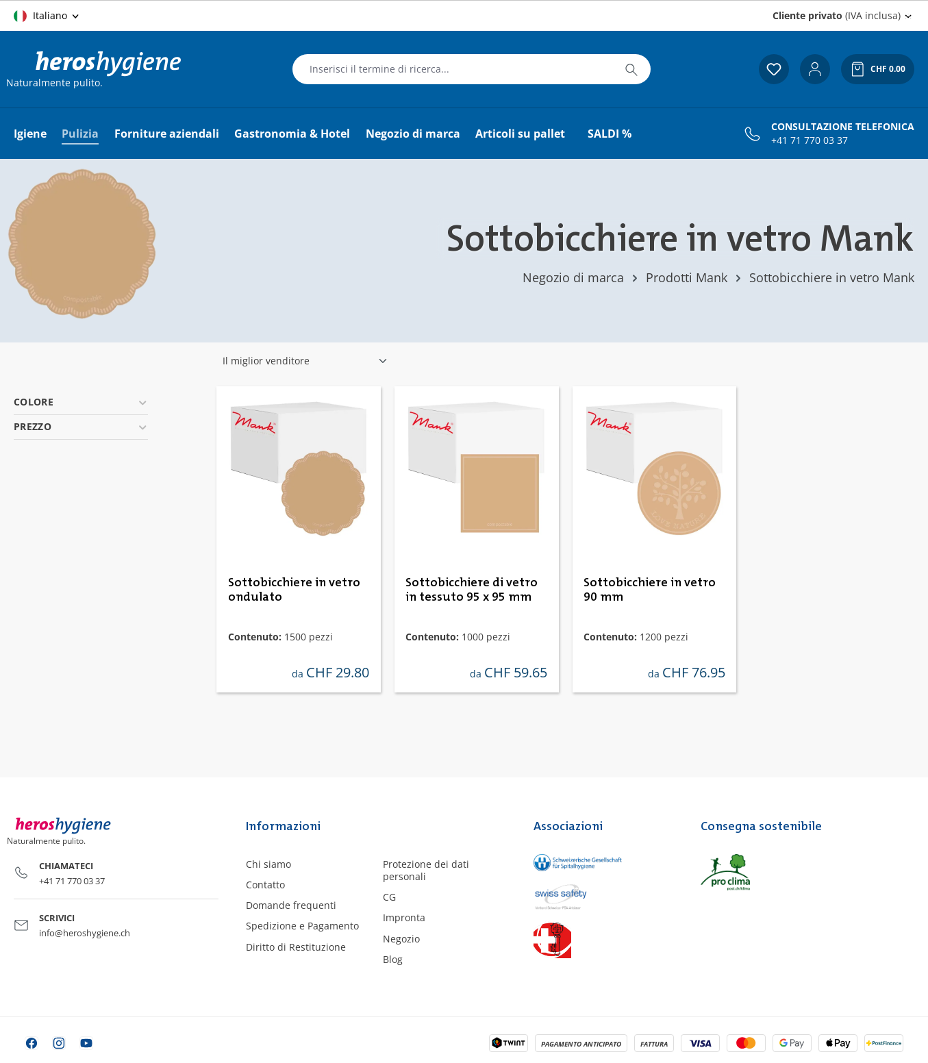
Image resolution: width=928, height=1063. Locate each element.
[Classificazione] (305, 361)
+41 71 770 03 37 (809, 140)
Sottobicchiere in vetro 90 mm (650, 590)
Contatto (265, 884)
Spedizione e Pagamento (302, 925)
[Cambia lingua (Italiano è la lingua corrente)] (47, 15)
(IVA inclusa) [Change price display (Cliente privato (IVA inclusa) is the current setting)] (837, 15)
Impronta (404, 917)
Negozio (401, 938)
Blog (393, 959)
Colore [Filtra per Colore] (81, 401)
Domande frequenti (291, 905)
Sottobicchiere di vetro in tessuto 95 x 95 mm (471, 590)
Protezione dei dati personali (426, 870)
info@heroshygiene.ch (84, 933)
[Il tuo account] (815, 69)
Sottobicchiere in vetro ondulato (294, 590)
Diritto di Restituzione (296, 946)
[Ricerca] (631, 69)
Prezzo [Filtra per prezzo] (81, 426)
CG (389, 896)
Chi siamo (268, 864)
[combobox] (452, 69)
